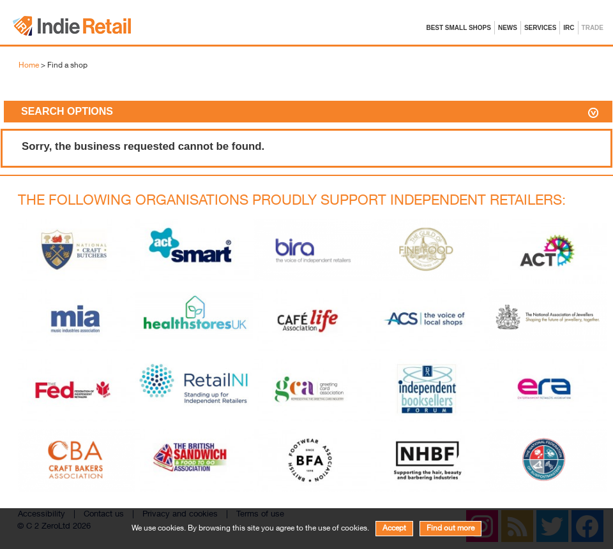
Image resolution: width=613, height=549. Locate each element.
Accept (394, 528)
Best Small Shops (458, 27)
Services (540, 27)
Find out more (450, 528)
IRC (568, 27)
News (507, 27)
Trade (592, 27)
